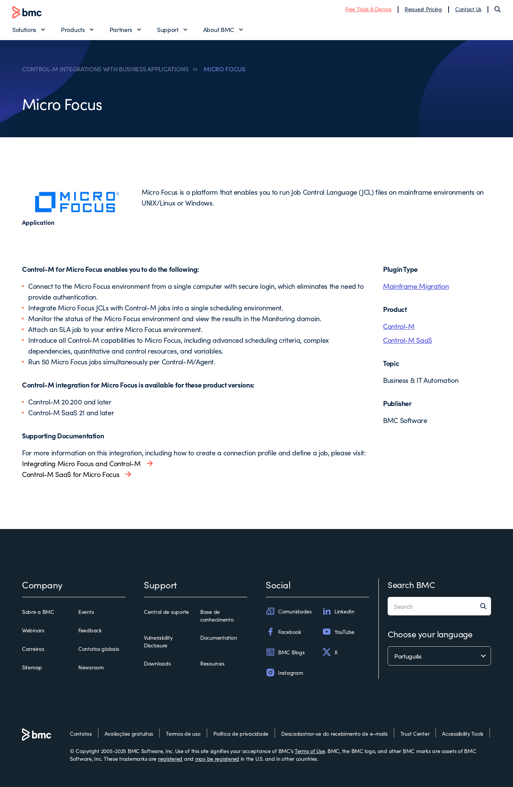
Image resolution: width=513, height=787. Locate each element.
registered (170, 758)
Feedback (90, 630)
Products (72, 29)
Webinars (33, 630)
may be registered (217, 758)
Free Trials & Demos (368, 9)
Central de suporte (166, 611)
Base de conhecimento (217, 615)
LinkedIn (338, 611)
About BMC (218, 29)
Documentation (218, 637)
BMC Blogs (285, 652)
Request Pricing (423, 9)
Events (86, 611)
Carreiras (33, 648)
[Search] (497, 9)
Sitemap (32, 667)
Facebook (283, 631)
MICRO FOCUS (224, 68)
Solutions (24, 29)
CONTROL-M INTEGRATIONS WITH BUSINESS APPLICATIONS (105, 68)
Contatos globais (98, 648)
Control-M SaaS (407, 340)
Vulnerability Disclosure (158, 641)
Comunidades (289, 611)
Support (168, 29)
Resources (212, 663)
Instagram (284, 672)
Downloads (157, 663)
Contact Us (468, 9)
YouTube (338, 631)
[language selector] (439, 656)
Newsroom (91, 667)
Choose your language (430, 634)
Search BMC (411, 584)
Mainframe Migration (416, 286)
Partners (121, 29)
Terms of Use (310, 751)
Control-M (399, 326)
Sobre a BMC (38, 611)
